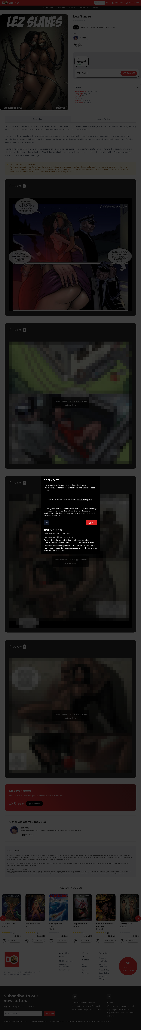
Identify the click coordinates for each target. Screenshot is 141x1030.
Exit (46, 523)
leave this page (84, 499)
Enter (91, 522)
